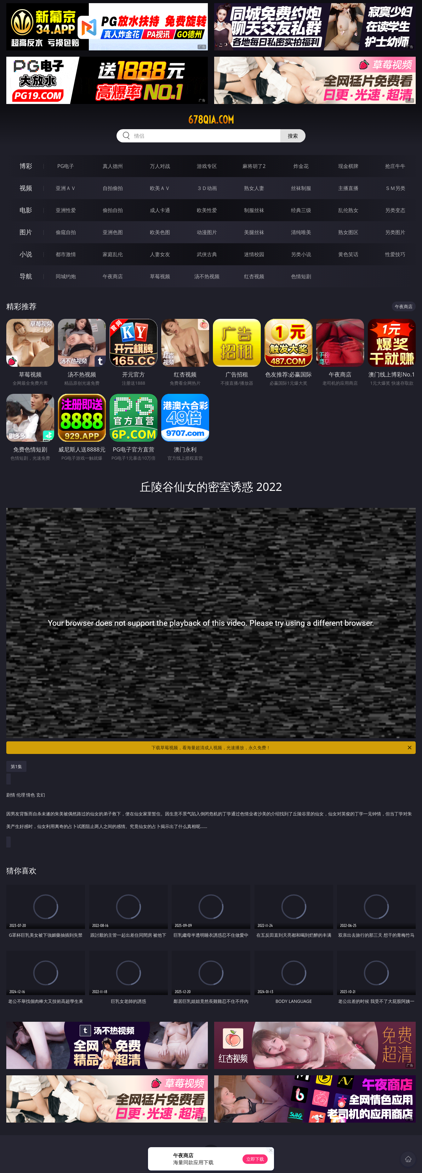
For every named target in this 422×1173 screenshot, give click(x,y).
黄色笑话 (348, 254)
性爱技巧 (395, 254)
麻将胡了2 (253, 166)
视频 (26, 188)
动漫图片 (207, 232)
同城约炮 (66, 276)
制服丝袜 (254, 210)
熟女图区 (348, 232)
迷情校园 (254, 254)
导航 (26, 276)
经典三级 (301, 210)
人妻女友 (160, 254)
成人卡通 (160, 210)
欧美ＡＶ (160, 188)
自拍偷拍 (113, 188)
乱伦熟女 (348, 210)
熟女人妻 (254, 188)
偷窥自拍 (66, 232)
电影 (26, 210)
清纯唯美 (301, 232)
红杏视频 (254, 276)
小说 (26, 254)
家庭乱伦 (113, 254)
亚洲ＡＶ (66, 188)
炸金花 (301, 166)
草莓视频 (160, 276)
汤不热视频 (207, 276)
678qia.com (211, 119)
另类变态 (395, 210)
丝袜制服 (301, 188)
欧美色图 (160, 232)
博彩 (26, 166)
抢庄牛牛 (395, 166)
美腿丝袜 (254, 232)
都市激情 (66, 254)
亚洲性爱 (66, 210)
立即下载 (255, 1159)
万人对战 (160, 166)
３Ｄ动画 (207, 188)
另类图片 (395, 232)
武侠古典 (207, 254)
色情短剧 (301, 276)
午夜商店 (113, 276)
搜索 (293, 135)
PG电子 (65, 166)
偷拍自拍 (113, 210)
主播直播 (348, 188)
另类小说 (301, 254)
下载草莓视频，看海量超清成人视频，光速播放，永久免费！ (282, 747)
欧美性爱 (207, 210)
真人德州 (113, 166)
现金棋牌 (348, 166)
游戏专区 (207, 166)
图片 (26, 232)
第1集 (16, 766)
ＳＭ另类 (395, 188)
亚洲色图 (113, 232)
